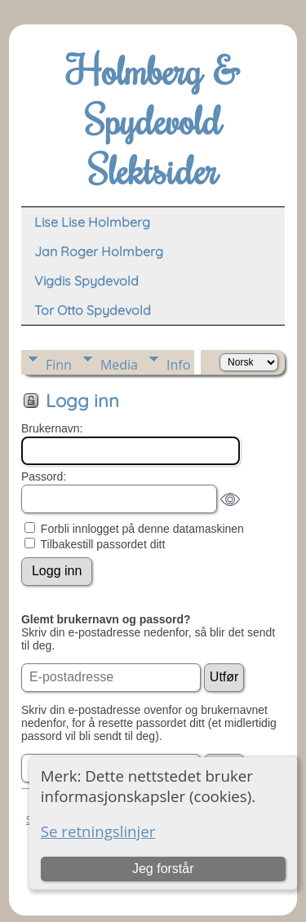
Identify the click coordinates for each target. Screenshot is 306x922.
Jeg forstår (163, 868)
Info (178, 365)
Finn (59, 365)
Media (119, 365)
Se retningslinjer (98, 831)
